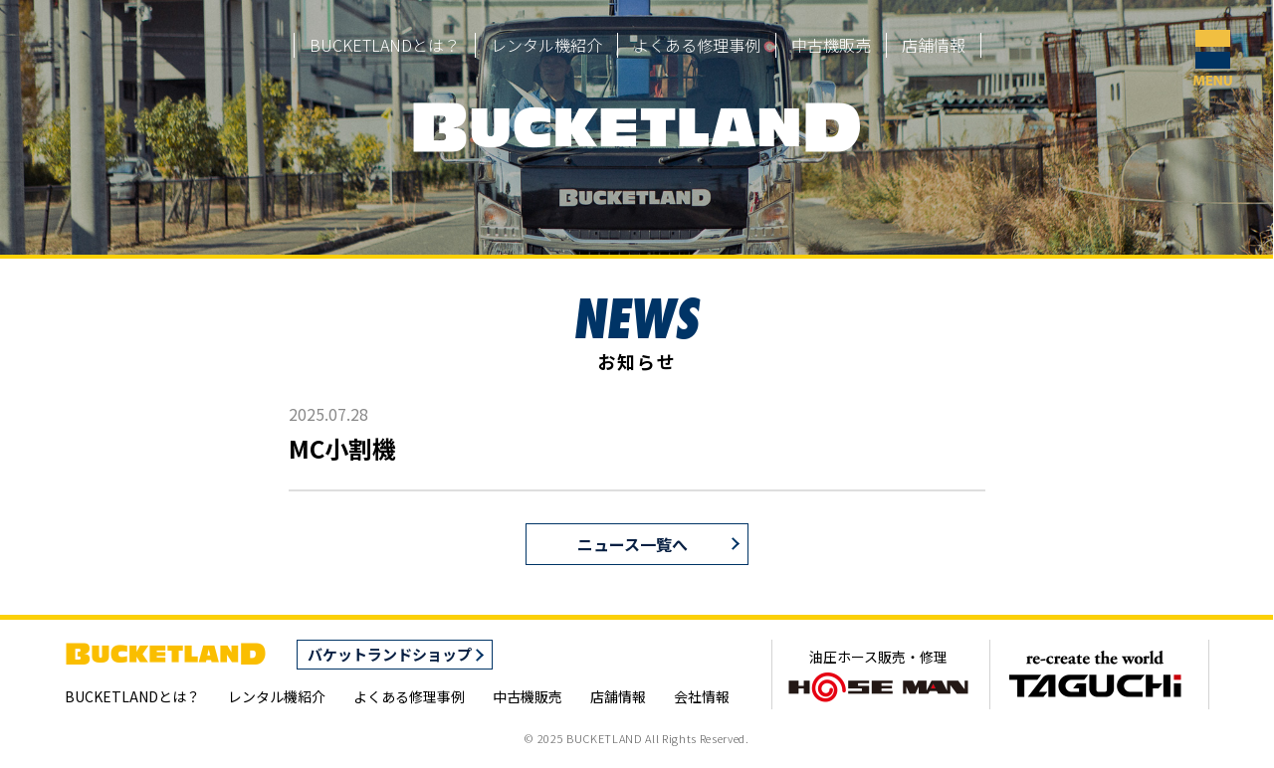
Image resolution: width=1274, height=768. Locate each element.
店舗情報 (933, 45)
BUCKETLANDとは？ (385, 45)
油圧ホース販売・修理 (878, 675)
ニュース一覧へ (632, 544)
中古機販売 (831, 45)
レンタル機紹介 (546, 45)
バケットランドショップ (390, 654)
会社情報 (702, 696)
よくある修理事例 (696, 45)
